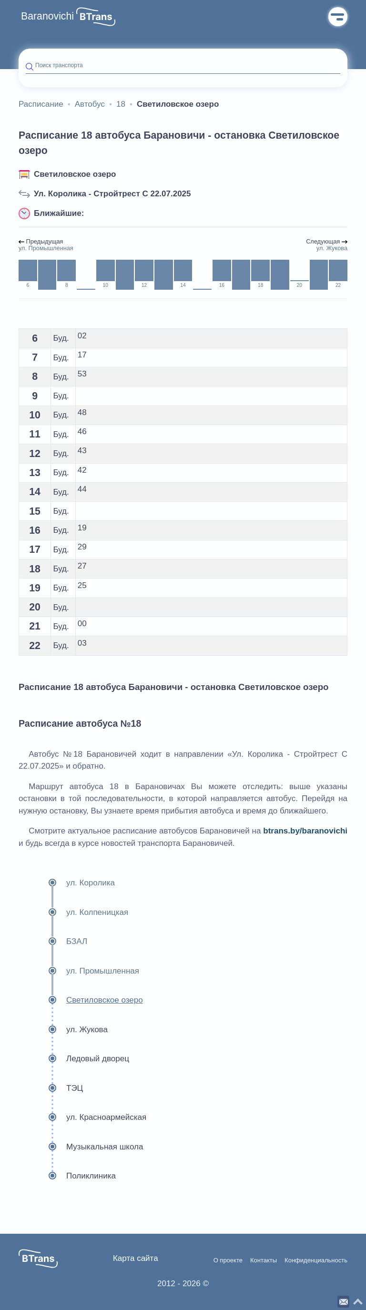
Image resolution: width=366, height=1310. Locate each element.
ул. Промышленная (79, 971)
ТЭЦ (51, 1088)
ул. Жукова (63, 1030)
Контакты (263, 1260)
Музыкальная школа (81, 1147)
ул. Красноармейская (82, 1117)
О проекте (228, 1260)
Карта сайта (135, 1258)
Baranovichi (47, 16)
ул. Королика (67, 883)
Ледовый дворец (74, 1059)
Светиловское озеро (75, 174)
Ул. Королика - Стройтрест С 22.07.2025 (112, 193)
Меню (337, 16)
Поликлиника (67, 1176)
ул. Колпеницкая (73, 912)
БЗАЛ (53, 941)
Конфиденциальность (316, 1260)
